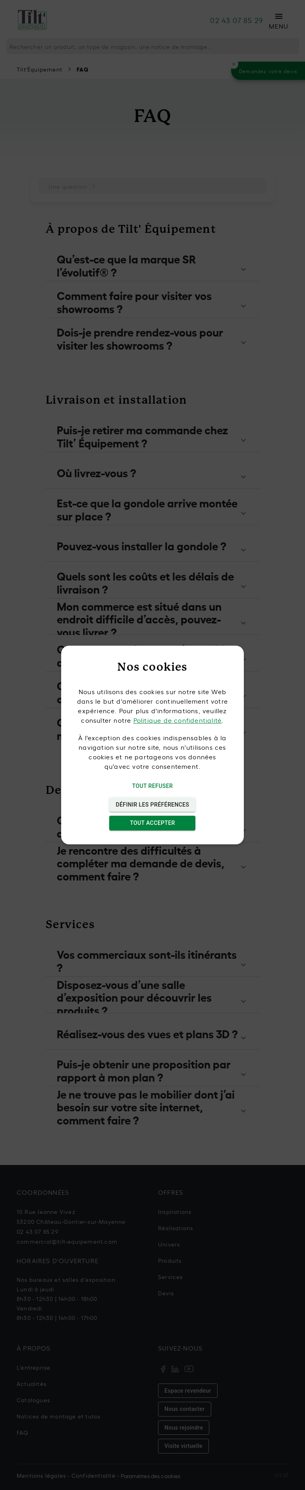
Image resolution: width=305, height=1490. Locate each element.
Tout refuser (152, 786)
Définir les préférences (152, 804)
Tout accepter (152, 823)
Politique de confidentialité (177, 720)
